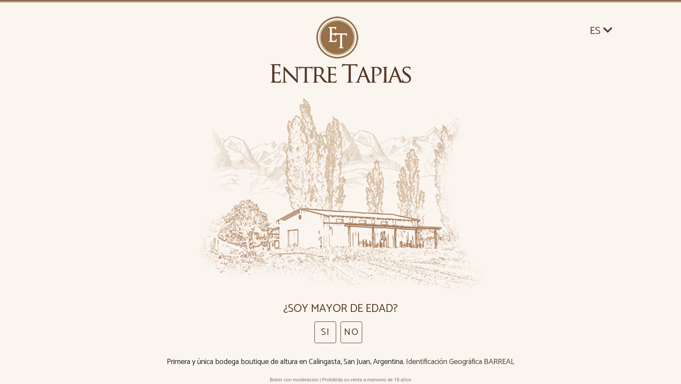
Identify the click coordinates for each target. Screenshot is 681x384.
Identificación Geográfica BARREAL (460, 361)
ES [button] (601, 31)
